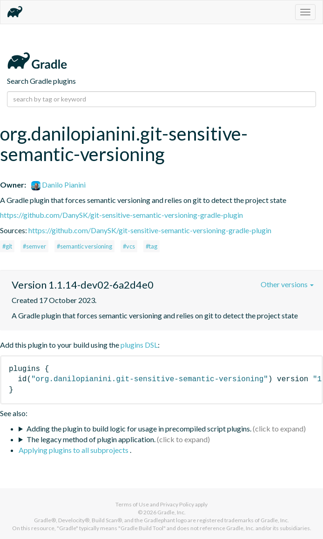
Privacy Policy (177, 504)
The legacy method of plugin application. (91, 439)
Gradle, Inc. (171, 512)
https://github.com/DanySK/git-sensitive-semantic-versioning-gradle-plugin (121, 214)
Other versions (287, 284)
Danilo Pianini (58, 184)
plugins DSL (139, 344)
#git (7, 246)
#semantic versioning (84, 246)
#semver (34, 246)
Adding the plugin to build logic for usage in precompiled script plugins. (139, 428)
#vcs (129, 246)
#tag (151, 246)
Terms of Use (132, 504)
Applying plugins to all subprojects (74, 449)
